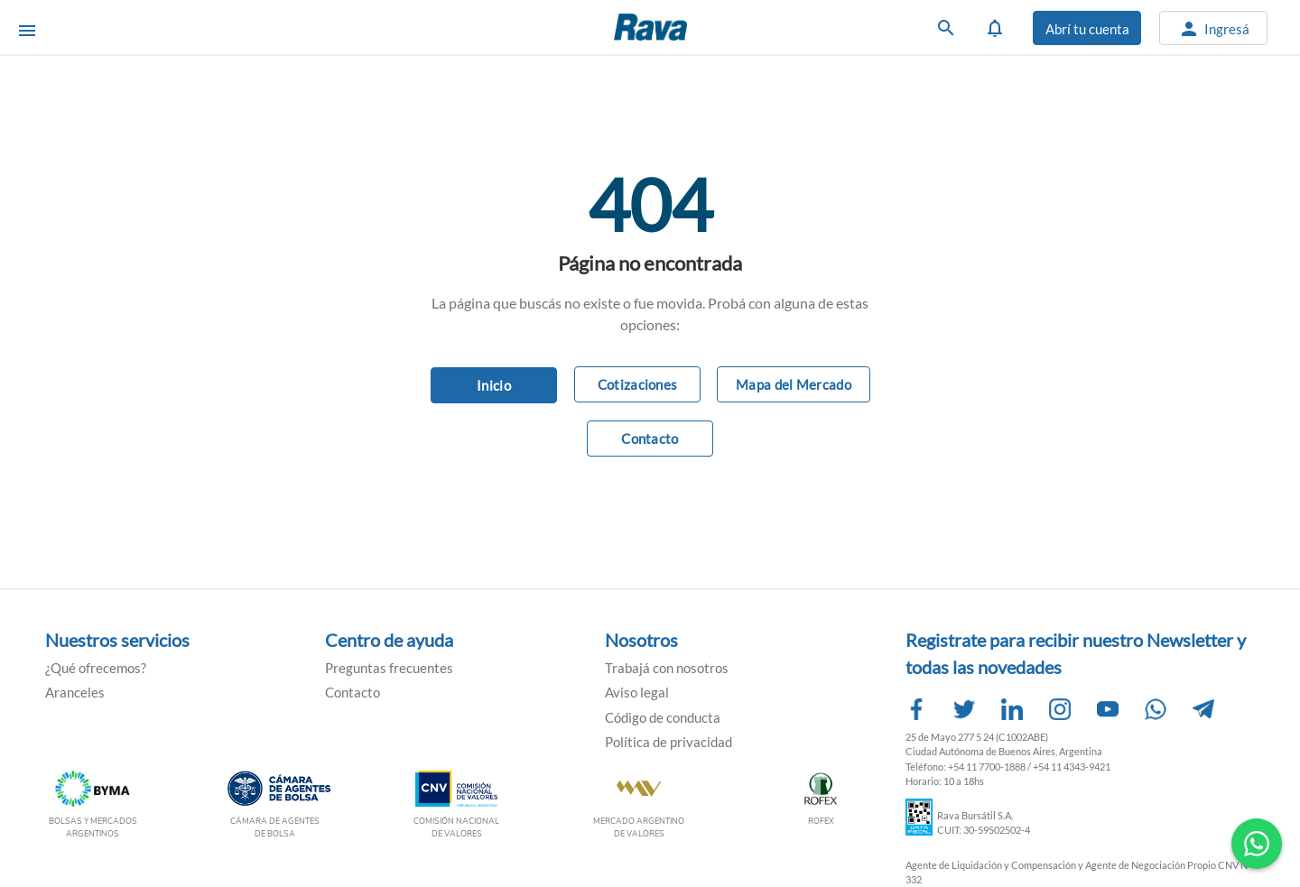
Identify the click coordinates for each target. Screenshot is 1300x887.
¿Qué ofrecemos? (95, 668)
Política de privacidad (668, 742)
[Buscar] (946, 28)
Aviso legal (637, 692)
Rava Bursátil (695, 27)
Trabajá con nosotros (667, 668)
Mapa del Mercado (793, 384)
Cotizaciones (638, 384)
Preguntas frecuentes (389, 668)
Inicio (494, 385)
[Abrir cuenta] (1087, 28)
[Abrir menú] (27, 29)
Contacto (649, 438)
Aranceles (75, 692)
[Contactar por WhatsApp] (1256, 843)
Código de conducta (662, 717)
